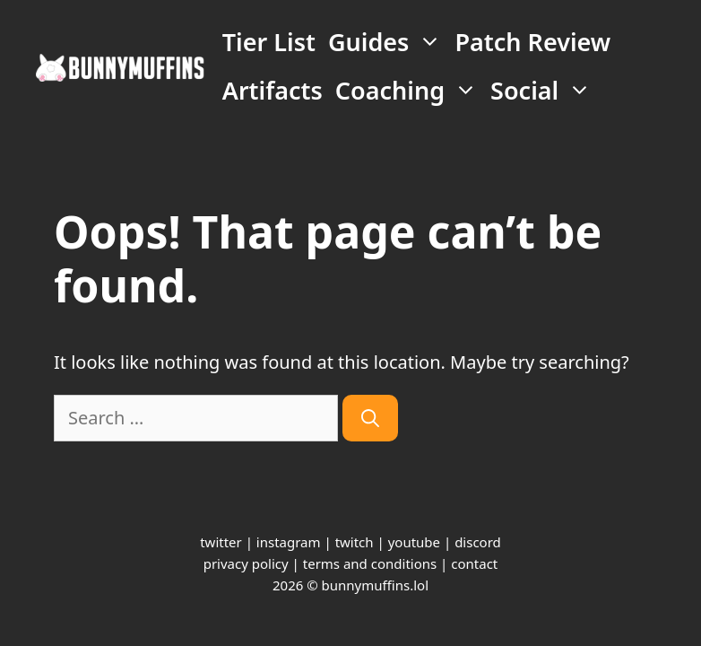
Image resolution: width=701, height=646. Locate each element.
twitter (221, 542)
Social (544, 90)
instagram (288, 542)
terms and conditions (370, 563)
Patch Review (532, 41)
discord (477, 542)
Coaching (409, 90)
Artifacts (272, 90)
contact (474, 563)
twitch (354, 542)
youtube (414, 542)
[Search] (370, 418)
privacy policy (246, 563)
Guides (388, 42)
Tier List (269, 41)
